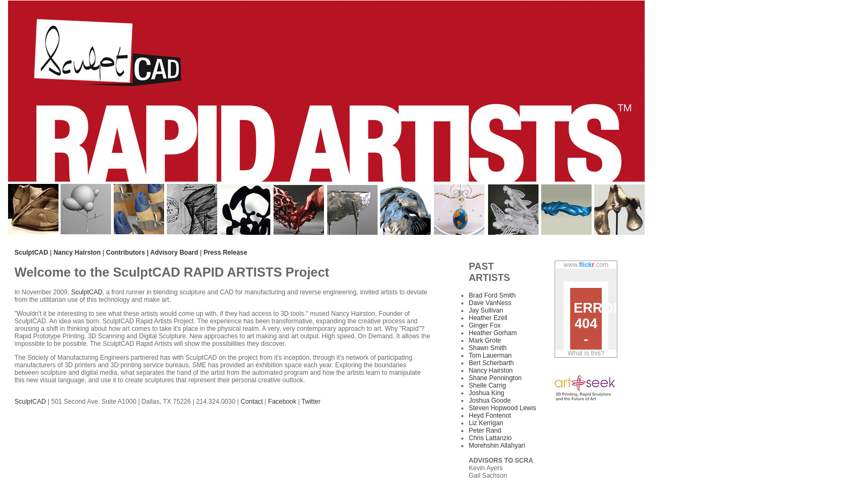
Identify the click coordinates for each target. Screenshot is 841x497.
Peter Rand (485, 430)
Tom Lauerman (490, 355)
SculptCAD (86, 292)
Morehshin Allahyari (497, 445)
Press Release (225, 252)
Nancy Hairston (77, 252)
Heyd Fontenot (490, 415)
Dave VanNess (490, 303)
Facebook (282, 401)
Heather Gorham (493, 333)
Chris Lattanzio (490, 438)
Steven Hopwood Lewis (502, 408)
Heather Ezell (488, 318)
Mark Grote (485, 340)
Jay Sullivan (486, 310)
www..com (586, 265)
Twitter (310, 401)
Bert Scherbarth (491, 363)
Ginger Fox (484, 325)
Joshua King (486, 393)
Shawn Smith (488, 348)
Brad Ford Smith (492, 295)
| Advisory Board (172, 252)
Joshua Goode (490, 400)
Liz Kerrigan (486, 423)
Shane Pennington (495, 378)
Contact (253, 401)
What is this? (585, 353)
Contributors (125, 252)
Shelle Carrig (487, 385)
